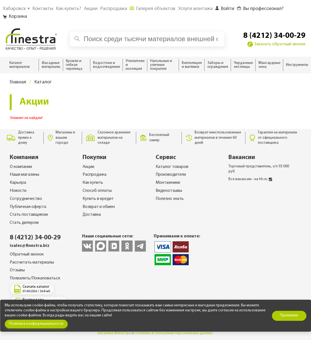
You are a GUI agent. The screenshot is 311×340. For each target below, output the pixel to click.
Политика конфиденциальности (36, 324)
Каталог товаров (172, 167)
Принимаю (289, 315)
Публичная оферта (28, 207)
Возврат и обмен (99, 207)
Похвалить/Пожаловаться (35, 278)
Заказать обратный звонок (276, 44)
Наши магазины (24, 174)
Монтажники (168, 182)
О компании (21, 167)
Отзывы (17, 270)
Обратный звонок (27, 254)
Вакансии (241, 157)
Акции (88, 167)
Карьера (18, 182)
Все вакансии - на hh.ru (250, 179)
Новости (18, 190)
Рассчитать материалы (32, 262)
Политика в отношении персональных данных (173, 333)
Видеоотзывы (169, 190)
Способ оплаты (97, 190)
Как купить (93, 182)
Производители (171, 174)
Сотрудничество (26, 199)
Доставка (92, 214)
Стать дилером (24, 222)
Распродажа (94, 174)
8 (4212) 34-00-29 (274, 36)
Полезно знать (170, 199)
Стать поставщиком (29, 214)
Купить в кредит (98, 199)
